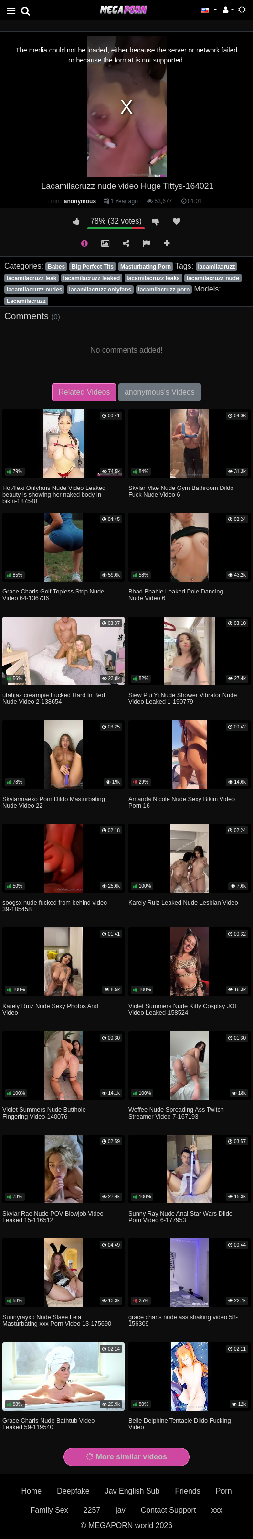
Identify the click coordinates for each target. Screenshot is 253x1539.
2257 (92, 1510)
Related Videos (84, 392)
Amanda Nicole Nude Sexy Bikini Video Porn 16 (181, 802)
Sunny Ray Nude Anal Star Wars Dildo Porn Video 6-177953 (180, 1217)
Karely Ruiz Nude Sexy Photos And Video (50, 1009)
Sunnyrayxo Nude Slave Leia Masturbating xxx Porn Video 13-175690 (56, 1320)
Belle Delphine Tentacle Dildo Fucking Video (179, 1424)
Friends (187, 1491)
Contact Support (168, 1510)
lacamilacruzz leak (32, 278)
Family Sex (49, 1510)
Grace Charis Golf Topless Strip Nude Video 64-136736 (53, 595)
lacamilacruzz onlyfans (100, 289)
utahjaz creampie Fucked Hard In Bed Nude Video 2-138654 (53, 698)
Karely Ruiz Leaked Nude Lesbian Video (183, 902)
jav (120, 1510)
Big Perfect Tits (93, 266)
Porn (224, 1491)
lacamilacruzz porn (164, 289)
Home (31, 1491)
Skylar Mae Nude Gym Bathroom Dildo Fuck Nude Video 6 (180, 491)
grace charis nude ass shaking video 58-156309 (183, 1320)
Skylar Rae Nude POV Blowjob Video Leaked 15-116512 (53, 1217)
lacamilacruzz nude (213, 278)
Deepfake (73, 1491)
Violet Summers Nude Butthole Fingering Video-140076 (44, 1113)
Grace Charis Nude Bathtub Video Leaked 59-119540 (48, 1424)
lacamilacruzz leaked (91, 278)
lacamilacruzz (216, 266)
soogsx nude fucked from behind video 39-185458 (54, 906)
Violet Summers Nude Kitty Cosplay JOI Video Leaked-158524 (182, 1009)
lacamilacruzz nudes (35, 289)
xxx (216, 1510)
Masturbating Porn (145, 266)
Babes (56, 266)
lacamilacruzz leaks (152, 278)
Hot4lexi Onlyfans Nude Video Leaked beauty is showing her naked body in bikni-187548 (53, 494)
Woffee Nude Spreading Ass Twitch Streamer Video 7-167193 (176, 1113)
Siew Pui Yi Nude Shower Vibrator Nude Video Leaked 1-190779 (182, 698)
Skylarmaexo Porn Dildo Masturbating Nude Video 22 (53, 802)
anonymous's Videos (160, 392)
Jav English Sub (132, 1491)
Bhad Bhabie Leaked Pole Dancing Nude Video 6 (175, 595)
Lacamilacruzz (26, 301)
